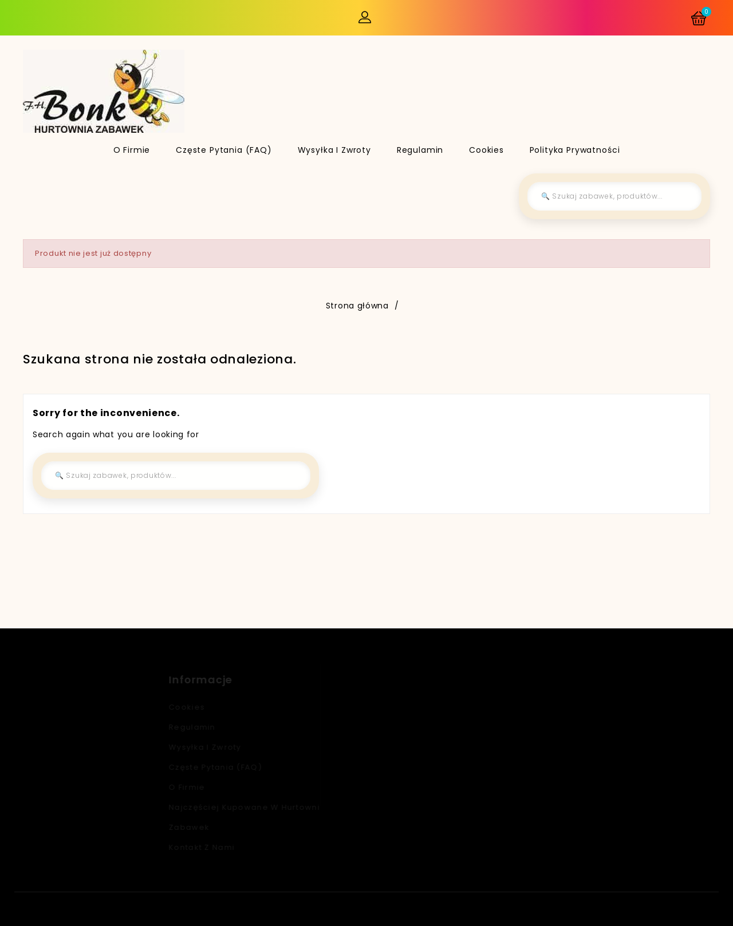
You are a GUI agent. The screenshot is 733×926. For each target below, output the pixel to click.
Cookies (486, 150)
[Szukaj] (614, 196)
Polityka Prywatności (575, 150)
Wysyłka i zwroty (334, 150)
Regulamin (420, 150)
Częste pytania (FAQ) (224, 150)
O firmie (132, 150)
